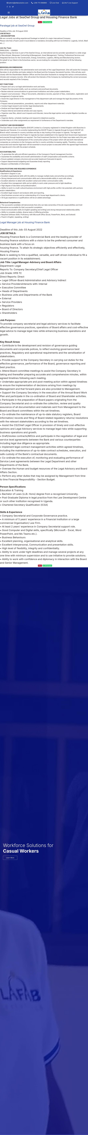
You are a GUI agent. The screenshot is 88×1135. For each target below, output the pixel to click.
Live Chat (54, 3)
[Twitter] (13, 7)
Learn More (10, 858)
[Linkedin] (10, 7)
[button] (9, 13)
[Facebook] (7, 7)
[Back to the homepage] (44, 13)
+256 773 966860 (39, 3)
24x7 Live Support (70, 3)
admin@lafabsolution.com (17, 3)
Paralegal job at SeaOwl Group (17, 25)
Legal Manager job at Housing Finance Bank (25, 222)
